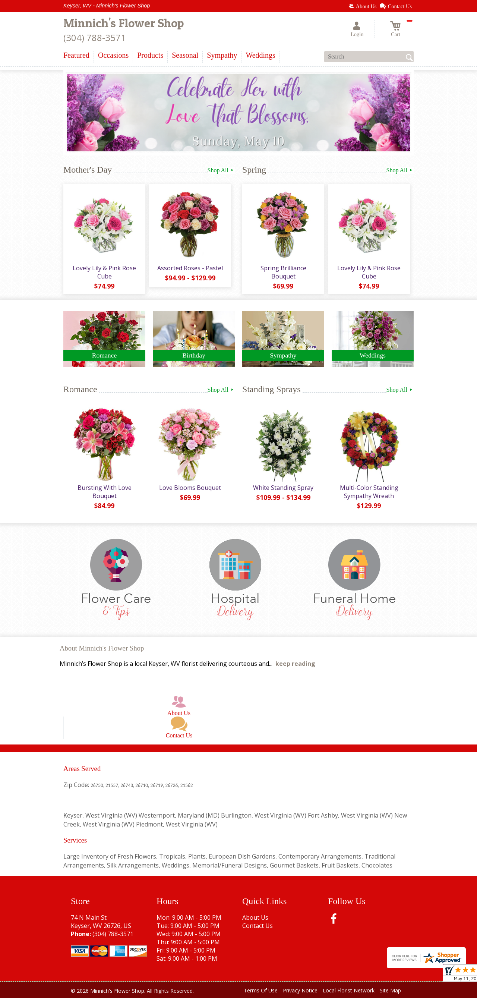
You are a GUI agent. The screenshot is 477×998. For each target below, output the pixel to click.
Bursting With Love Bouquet (105, 492)
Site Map (390, 990)
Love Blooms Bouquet (190, 488)
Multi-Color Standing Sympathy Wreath (369, 492)
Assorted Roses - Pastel (190, 268)
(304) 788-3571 (94, 37)
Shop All (221, 170)
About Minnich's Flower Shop (102, 648)
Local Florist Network (349, 990)
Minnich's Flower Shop (123, 23)
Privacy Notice (300, 990)
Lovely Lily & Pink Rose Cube (104, 272)
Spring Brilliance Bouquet (283, 272)
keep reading (295, 663)
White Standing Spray (283, 488)
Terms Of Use (261, 990)
